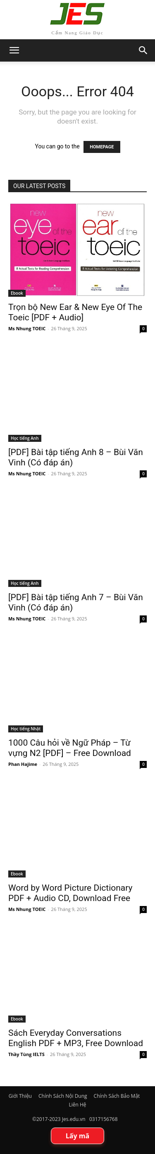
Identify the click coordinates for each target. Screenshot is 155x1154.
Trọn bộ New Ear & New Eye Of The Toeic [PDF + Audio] (75, 312)
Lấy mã (77, 1135)
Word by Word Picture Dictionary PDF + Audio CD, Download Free (70, 893)
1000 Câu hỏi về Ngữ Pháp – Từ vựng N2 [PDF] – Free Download (69, 748)
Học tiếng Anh (25, 438)
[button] (143, 50)
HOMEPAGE (102, 147)
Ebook (17, 293)
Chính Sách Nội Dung (62, 1095)
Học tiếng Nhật (26, 729)
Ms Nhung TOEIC (26, 328)
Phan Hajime (22, 764)
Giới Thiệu (20, 1095)
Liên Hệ (77, 1104)
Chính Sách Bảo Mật (117, 1095)
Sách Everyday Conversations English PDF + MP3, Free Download (75, 1038)
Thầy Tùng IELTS (26, 1054)
